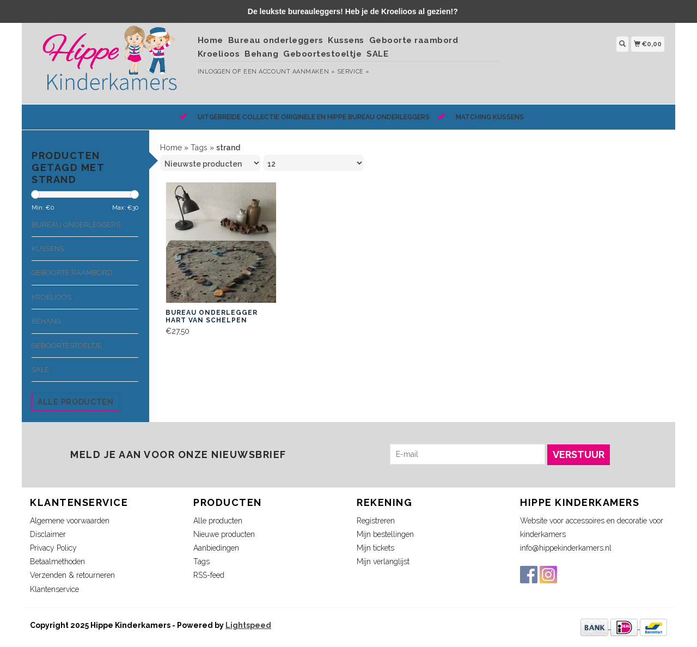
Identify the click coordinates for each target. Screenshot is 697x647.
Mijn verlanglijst (383, 561)
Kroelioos (219, 54)
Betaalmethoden (57, 561)
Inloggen (214, 71)
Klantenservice (54, 589)
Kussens (346, 40)
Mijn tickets (375, 548)
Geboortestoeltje (322, 54)
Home (210, 40)
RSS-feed (208, 575)
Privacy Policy (53, 548)
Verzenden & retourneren (72, 575)
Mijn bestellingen (385, 534)
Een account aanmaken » (289, 71)
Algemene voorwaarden (69, 520)
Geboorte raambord (413, 40)
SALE (377, 54)
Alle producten (76, 402)
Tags (199, 147)
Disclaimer (48, 534)
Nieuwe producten (224, 534)
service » (353, 71)
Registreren (376, 520)
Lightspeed (248, 625)
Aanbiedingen (216, 548)
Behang (261, 54)
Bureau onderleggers (275, 40)
